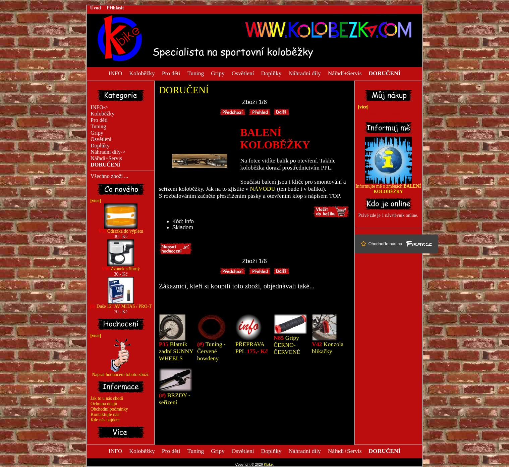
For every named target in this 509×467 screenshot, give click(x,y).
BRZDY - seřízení (174, 399)
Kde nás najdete (105, 419)
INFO (115, 72)
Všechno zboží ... (109, 176)
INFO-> (99, 107)
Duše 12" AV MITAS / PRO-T (121, 304)
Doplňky (271, 72)
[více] (94, 200)
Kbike (268, 464)
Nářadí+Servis (345, 72)
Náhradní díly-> (108, 152)
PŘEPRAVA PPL (251, 348)
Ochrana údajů (104, 403)
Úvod (95, 7)
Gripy (218, 72)
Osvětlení (243, 72)
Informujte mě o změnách (388, 187)
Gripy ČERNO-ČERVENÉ (287, 344)
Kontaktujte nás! (106, 414)
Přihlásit (115, 7)
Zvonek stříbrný (121, 266)
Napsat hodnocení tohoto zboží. (121, 372)
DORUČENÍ (184, 90)
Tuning (195, 72)
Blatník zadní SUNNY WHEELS (176, 351)
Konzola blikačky (327, 348)
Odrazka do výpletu (120, 229)
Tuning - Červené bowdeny (211, 351)
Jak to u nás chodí (107, 398)
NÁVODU (262, 188)
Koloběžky (142, 72)
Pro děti (171, 72)
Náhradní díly (305, 72)
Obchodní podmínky (109, 409)
